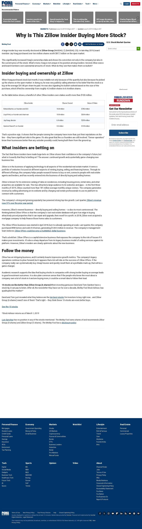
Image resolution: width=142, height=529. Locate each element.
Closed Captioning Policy (105, 486)
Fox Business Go (102, 497)
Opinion (52, 463)
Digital (4, 467)
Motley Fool (6, 44)
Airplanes (99, 439)
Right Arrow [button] (137, 17)
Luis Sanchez (7, 320)
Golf (26, 483)
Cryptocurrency (54, 434)
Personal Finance (22, 4)
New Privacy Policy (28, 512)
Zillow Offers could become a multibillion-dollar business (40, 231)
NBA (27, 470)
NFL (26, 467)
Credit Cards (6, 434)
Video (75, 463)
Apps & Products (102, 499)
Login (127, 4)
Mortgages (6, 428)
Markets (46, 4)
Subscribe (123, 133)
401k (3, 444)
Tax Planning (6, 450)
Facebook (63, 44)
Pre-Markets (53, 453)
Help (54, 512)
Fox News (99, 491)
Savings (4, 439)
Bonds (51, 439)
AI (2, 483)
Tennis (27, 486)
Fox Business (7, 4)
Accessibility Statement (104, 488)
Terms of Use (128, 140)
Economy (36, 4)
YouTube (113, 513)
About (99, 463)
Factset (69, 515)
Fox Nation (100, 494)
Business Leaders (55, 444)
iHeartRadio (138, 513)
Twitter (67, 44)
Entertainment (101, 428)
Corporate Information (104, 483)
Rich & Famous (101, 431)
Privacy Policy (117, 140)
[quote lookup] (122, 48)
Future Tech (6, 480)
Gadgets (5, 472)
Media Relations (102, 480)
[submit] (138, 49)
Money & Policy (30, 431)
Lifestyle (66, 4)
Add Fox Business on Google (94, 44)
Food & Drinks (101, 442)
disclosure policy (69, 323)
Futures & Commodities (57, 436)
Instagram (108, 513)
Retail (51, 450)
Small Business (30, 434)
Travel (98, 434)
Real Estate (77, 4)
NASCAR (28, 475)
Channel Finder (101, 467)
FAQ (97, 478)
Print (75, 44)
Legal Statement (28, 517)
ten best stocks (57, 297)
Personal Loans (7, 436)
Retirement (6, 447)
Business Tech (7, 475)
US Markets (53, 431)
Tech (87, 4)
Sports (28, 463)
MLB (27, 472)
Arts (97, 444)
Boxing (27, 478)
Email (80, 44)
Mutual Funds (54, 455)
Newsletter (130, 513)
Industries (52, 447)
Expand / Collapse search (121, 4)
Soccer (27, 480)
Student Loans (7, 431)
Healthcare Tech (7, 478)
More (95, 4)
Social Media (6, 470)
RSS (125, 513)
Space (4, 486)
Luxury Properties (126, 434)
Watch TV (135, 4)
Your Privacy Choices (44, 512)
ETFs (51, 442)
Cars (98, 436)
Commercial (124, 431)
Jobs (98, 470)
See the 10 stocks (10, 307)
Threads (71, 44)
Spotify (134, 513)
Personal (123, 428)
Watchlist (56, 4)
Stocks (51, 428)
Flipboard (117, 513)
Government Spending (33, 428)
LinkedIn (121, 513)
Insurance (5, 442)
